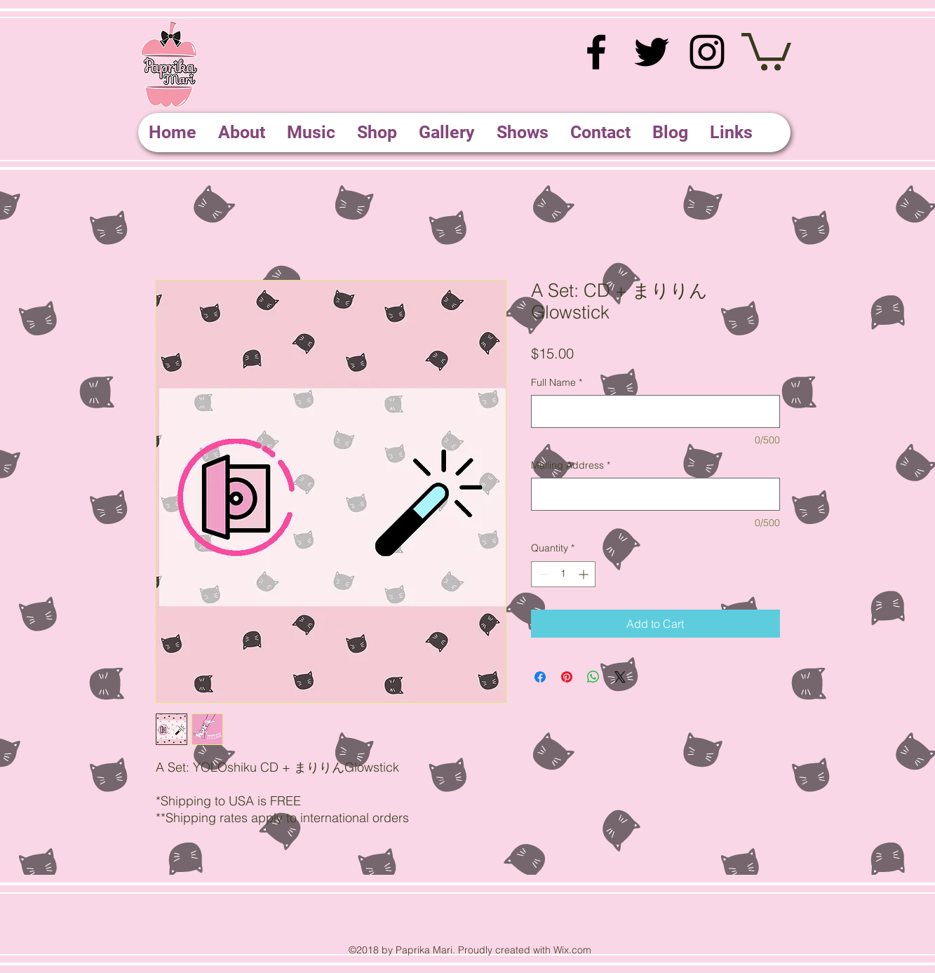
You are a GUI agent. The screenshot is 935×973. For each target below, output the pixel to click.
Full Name (556, 382)
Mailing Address (570, 465)
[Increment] (584, 574)
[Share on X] (620, 677)
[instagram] (707, 52)
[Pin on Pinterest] (566, 677)
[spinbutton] (563, 574)
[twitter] (651, 52)
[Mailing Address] (655, 494)
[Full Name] (655, 411)
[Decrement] (542, 574)
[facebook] (596, 52)
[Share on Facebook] (540, 677)
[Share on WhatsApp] (593, 677)
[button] (766, 50)
